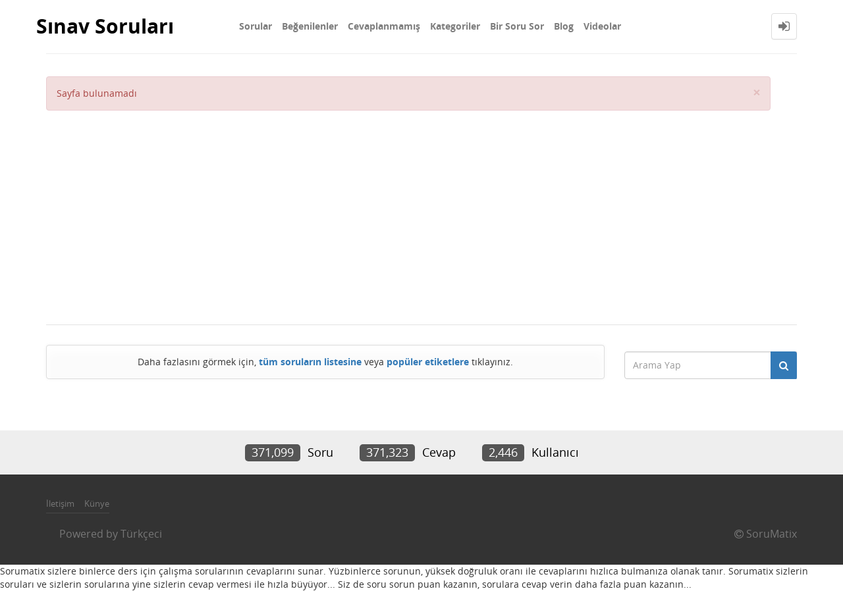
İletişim (60, 503)
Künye (96, 503)
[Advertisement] (408, 209)
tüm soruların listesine (310, 361)
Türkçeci (141, 534)
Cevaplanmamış (384, 26)
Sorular (255, 26)
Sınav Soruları (105, 26)
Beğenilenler (310, 26)
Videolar (602, 26)
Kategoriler (455, 26)
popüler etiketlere (428, 361)
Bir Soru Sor (517, 26)
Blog (564, 26)
